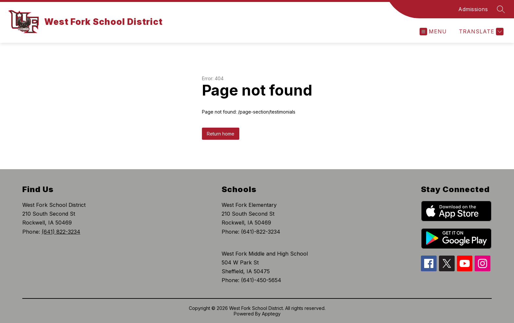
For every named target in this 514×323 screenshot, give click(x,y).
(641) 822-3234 (61, 231)
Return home (220, 133)
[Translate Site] (480, 31)
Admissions (473, 9)
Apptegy (271, 313)
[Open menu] (433, 31)
